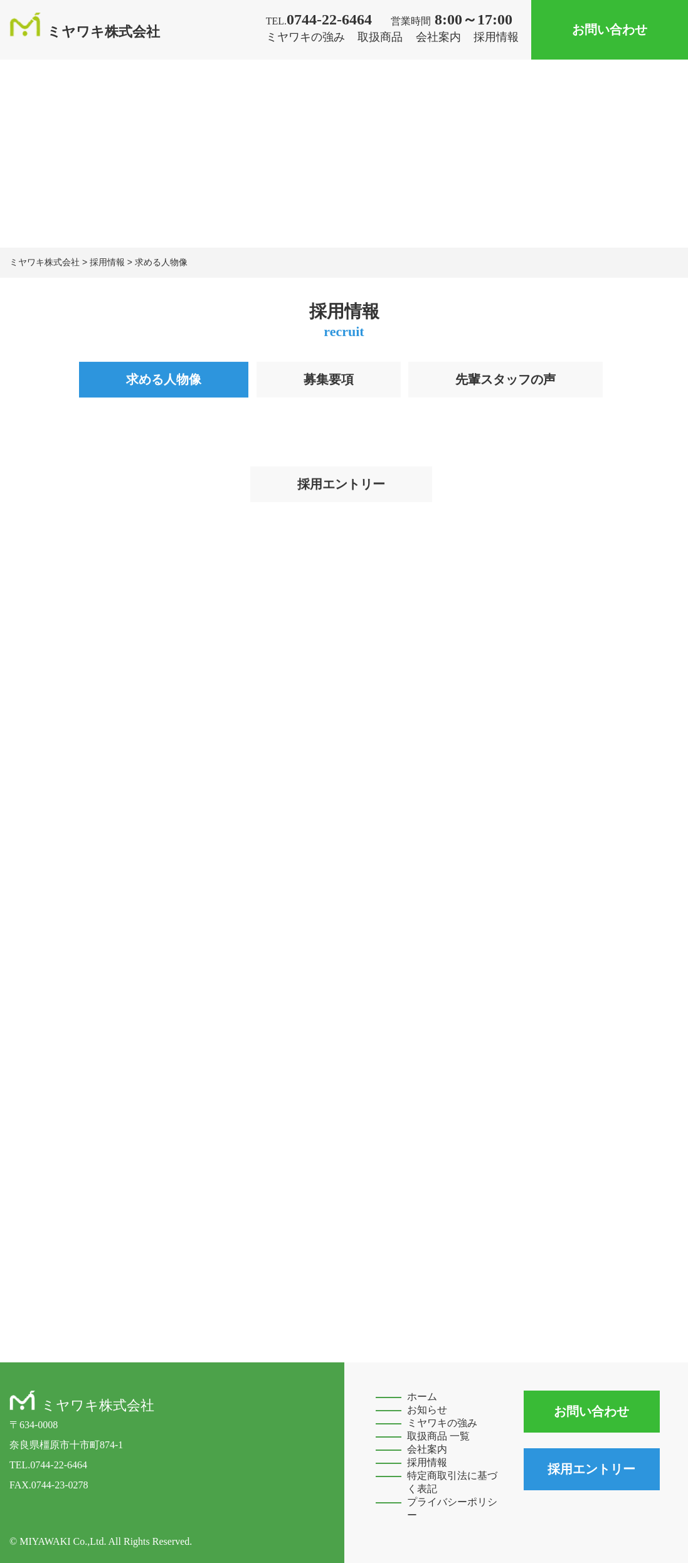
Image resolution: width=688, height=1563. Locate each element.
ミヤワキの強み (305, 37)
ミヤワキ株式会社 (84, 31)
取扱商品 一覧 (438, 1436)
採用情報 (496, 37)
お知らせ (427, 1409)
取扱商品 (380, 37)
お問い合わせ (609, 29)
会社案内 (438, 37)
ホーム (422, 1396)
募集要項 (329, 380)
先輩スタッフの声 (505, 380)
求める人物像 (163, 380)
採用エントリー (341, 485)
